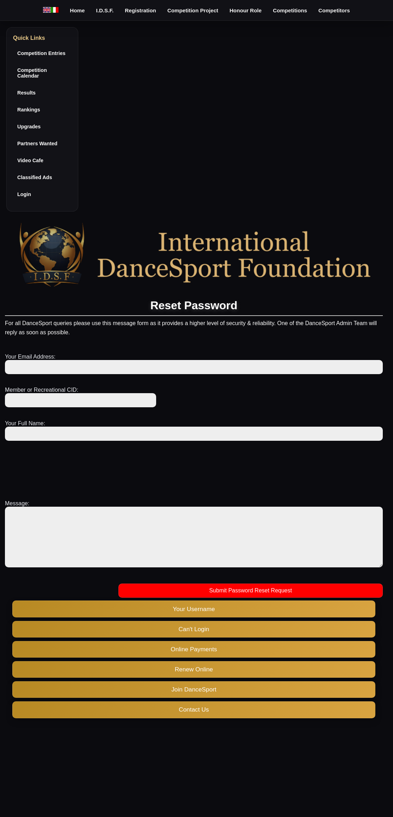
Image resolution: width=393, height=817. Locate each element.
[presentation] (58, 467)
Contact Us (194, 720)
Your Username (194, 619)
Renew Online (194, 679)
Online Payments (194, 659)
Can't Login (194, 639)
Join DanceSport (193, 699)
